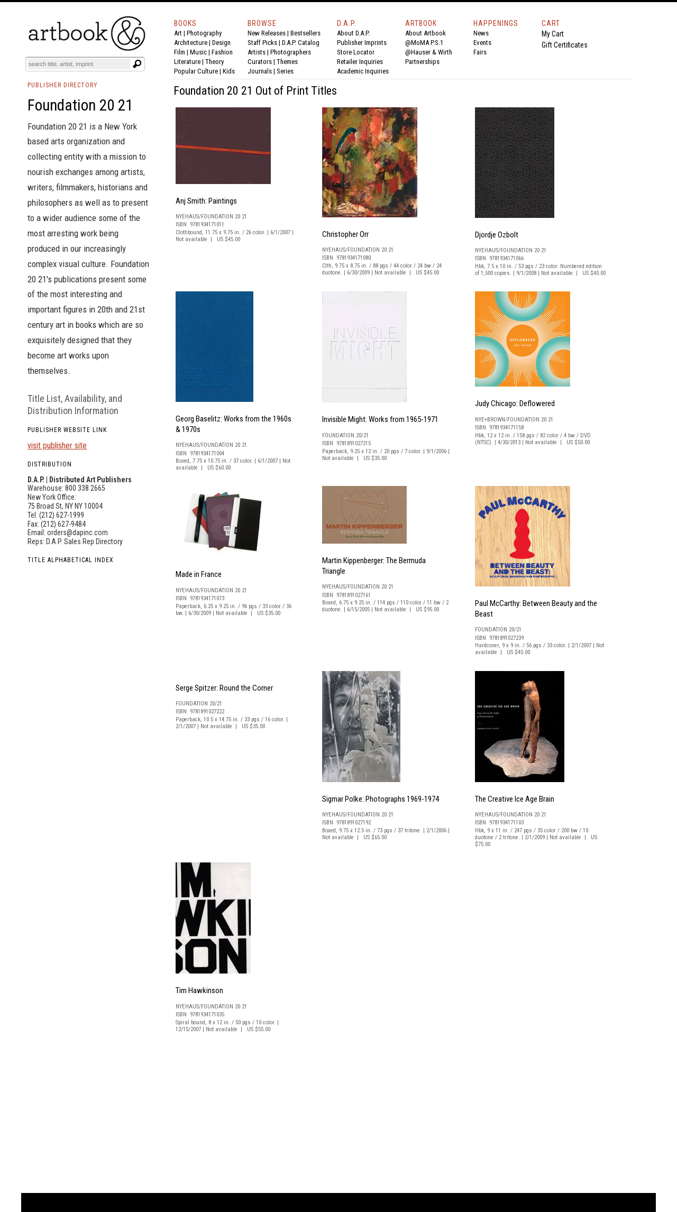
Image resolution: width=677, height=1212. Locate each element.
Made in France (199, 574)
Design (221, 43)
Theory (214, 62)
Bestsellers (305, 33)
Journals (260, 71)
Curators (260, 62)
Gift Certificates (565, 45)
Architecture (190, 43)
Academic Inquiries (363, 71)
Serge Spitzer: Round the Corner (224, 688)
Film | (182, 52)
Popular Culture (196, 71)
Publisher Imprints (362, 43)
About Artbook (425, 33)
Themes (287, 62)
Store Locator (355, 52)
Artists (257, 52)
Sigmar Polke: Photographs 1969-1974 (380, 799)
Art (178, 33)
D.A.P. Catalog (300, 43)
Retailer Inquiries (360, 62)
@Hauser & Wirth (428, 52)
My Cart (553, 34)
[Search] (79, 64)
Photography (204, 33)
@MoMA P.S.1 (424, 43)
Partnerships (422, 62)
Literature (187, 62)
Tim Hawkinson (199, 990)
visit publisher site (57, 445)
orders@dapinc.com (77, 532)
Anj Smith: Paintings (206, 201)
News (481, 33)
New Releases (267, 33)
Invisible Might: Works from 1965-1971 (380, 419)
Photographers (290, 52)
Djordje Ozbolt (496, 235)
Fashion (222, 52)
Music (198, 52)
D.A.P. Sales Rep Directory (84, 541)
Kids (229, 71)
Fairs (480, 52)
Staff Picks (262, 43)
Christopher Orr (345, 234)
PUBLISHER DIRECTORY (63, 85)
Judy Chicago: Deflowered (515, 403)
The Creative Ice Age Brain (514, 799)
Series (285, 71)
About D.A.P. (353, 33)
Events (482, 43)
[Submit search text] (137, 64)
